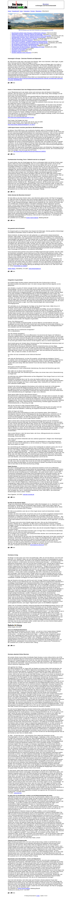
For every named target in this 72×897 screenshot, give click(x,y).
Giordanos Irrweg (16, 51)
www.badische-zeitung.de (37, 544)
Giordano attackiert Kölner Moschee (21, 52)
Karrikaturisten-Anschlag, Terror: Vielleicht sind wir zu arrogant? (29, 37)
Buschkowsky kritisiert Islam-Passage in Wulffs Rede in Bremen (29, 33)
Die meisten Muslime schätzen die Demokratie (24, 45)
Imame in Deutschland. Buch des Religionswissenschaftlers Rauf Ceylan (31, 35)
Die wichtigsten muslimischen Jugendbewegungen (25, 44)
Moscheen (39, 11)
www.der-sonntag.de (28, 494)
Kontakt (38, 895)
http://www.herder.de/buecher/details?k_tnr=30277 (21, 124)
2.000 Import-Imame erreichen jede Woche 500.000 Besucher (25, 127)
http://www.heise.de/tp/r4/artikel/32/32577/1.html (21, 117)
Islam (21, 11)
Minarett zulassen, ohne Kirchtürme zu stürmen (24, 38)
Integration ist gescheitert (18, 49)
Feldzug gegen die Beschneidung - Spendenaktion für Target (28, 47)
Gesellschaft (15, 11)
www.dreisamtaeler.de (35, 268)
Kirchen (33, 11)
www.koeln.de (17, 793)
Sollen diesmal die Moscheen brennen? (22, 40)
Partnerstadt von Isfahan (20, 266)
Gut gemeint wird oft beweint (19, 48)
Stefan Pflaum (12, 268)
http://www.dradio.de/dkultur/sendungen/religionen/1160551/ (29, 151)
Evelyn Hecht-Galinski (32, 217)
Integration (27, 11)
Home (9, 11)
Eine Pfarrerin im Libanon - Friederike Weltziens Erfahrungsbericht (29, 41)
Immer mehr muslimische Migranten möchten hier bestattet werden (30, 42)
